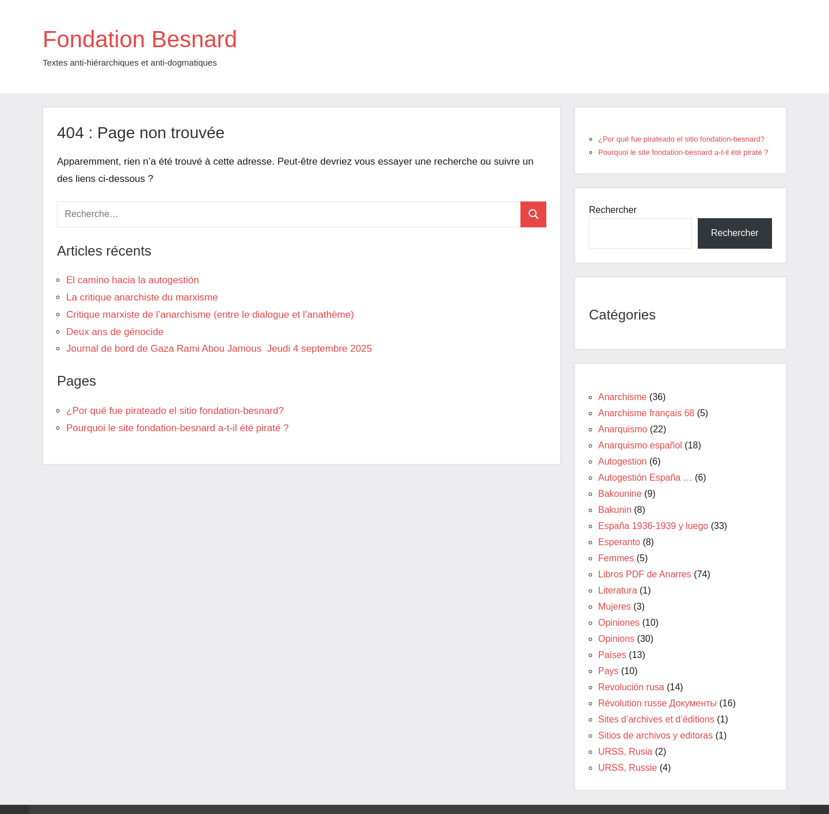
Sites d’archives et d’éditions (656, 719)
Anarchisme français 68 (646, 413)
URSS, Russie (627, 768)
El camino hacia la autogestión (132, 280)
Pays (608, 671)
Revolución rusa (631, 687)
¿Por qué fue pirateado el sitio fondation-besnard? (175, 410)
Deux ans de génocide (114, 331)
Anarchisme (622, 397)
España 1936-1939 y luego (653, 526)
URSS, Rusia (625, 751)
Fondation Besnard (140, 39)
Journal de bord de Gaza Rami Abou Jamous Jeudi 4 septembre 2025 (219, 348)
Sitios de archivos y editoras (655, 735)
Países (612, 655)
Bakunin (615, 510)
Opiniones (619, 622)
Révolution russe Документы (657, 703)
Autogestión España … (645, 477)
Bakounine (620, 494)
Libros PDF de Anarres (644, 574)
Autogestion (622, 461)
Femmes (616, 558)
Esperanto (619, 542)
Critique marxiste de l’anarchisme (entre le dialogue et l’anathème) (210, 314)
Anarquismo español (640, 445)
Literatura (617, 590)
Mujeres (614, 606)
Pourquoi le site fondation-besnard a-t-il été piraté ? (177, 428)
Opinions (616, 639)
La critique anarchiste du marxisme (142, 297)
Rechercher (613, 210)
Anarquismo (622, 429)
